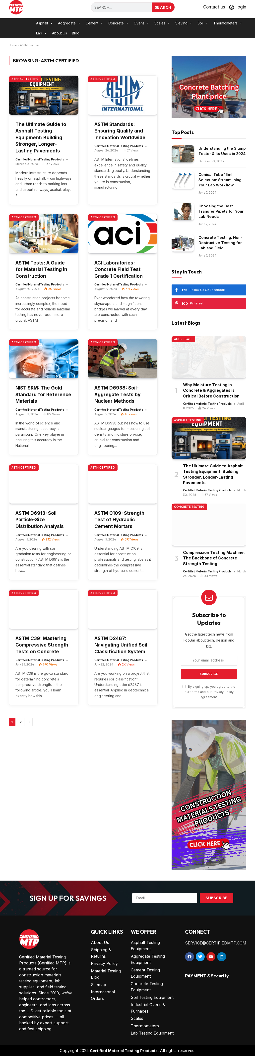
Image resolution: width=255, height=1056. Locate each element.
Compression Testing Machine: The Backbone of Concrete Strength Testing (214, 558)
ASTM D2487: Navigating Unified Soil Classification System (120, 645)
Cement (94, 23)
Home (13, 45)
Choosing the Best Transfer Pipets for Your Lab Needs (221, 211)
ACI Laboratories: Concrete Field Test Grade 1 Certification (118, 269)
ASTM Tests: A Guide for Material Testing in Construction (41, 269)
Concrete (118, 23)
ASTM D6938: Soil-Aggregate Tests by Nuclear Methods (117, 394)
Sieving (183, 23)
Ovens (141, 23)
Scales (162, 23)
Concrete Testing (189, 507)
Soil (202, 23)
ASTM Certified (102, 79)
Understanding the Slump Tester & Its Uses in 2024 (222, 151)
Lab (41, 33)
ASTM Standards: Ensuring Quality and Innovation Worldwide (119, 131)
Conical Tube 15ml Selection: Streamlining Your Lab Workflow (220, 179)
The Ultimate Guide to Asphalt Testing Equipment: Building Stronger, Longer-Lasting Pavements (40, 138)
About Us (59, 33)
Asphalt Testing (25, 79)
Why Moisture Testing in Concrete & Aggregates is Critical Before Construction (211, 390)
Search (163, 7)
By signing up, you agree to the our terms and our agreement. (209, 692)
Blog (75, 33)
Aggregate (69, 23)
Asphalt (44, 23)
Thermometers (228, 23)
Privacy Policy (223, 692)
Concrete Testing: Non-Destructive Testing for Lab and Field (220, 242)
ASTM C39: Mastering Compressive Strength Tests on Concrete (41, 645)
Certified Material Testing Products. (124, 1050)
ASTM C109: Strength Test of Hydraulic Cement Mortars (119, 519)
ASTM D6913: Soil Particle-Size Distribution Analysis (39, 519)
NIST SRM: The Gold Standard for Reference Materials (43, 394)
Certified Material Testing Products (39, 159)
